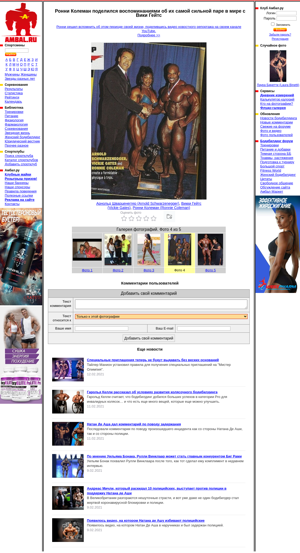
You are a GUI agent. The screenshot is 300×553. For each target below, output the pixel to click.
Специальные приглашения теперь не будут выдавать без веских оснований (153, 361)
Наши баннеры (16, 183)
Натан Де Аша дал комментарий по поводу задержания (134, 426)
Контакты (12, 204)
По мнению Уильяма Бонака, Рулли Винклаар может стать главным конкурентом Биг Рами (164, 458)
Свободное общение (276, 183)
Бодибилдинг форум (276, 141)
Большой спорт (272, 166)
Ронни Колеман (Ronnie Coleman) (161, 208)
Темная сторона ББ (275, 154)
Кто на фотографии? (276, 104)
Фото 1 (87, 270)
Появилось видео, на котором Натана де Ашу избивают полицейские (146, 522)
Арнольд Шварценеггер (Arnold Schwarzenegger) (137, 203)
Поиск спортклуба (19, 156)
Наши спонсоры (17, 187)
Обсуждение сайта (275, 187)
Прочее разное (16, 145)
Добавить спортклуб (21, 164)
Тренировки (14, 112)
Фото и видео (271, 131)
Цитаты (266, 179)
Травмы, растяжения (276, 158)
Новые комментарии (276, 122)
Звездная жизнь (17, 133)
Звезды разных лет (20, 79)
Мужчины (12, 74)
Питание (11, 116)
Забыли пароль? (280, 34)
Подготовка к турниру (277, 162)
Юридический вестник (22, 141)
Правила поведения (21, 191)
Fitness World (270, 170)
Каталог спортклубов (21, 160)
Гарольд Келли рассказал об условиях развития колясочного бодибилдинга (152, 394)
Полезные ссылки (19, 195)
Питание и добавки (275, 149)
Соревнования (16, 129)
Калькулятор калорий (277, 99)
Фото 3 (149, 270)
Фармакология (16, 124)
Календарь (13, 101)
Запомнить (283, 24)
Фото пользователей (276, 135)
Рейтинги (12, 97)
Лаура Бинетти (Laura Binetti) (278, 68)
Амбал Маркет (271, 191)
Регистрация (280, 38)
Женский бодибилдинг (22, 137)
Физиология (14, 120)
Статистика (14, 93)
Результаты (14, 89)
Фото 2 (118, 270)
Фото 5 (210, 270)
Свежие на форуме (275, 126)
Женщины (29, 74)
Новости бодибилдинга (278, 118)
